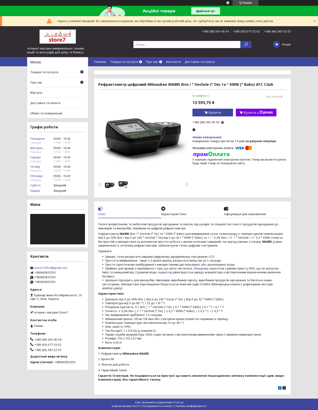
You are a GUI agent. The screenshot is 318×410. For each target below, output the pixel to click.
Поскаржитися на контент (158, 406)
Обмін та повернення (46, 113)
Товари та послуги (124, 62)
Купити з (258, 112)
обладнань (201, 268)
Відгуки (36, 92)
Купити (214, 112)
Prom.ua (178, 402)
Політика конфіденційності (190, 406)
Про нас (152, 62)
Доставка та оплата (200, 62)
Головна (100, 62)
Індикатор (165, 272)
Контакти (173, 62)
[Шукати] (245, 44)
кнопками (199, 242)
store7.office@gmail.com (50, 268)
